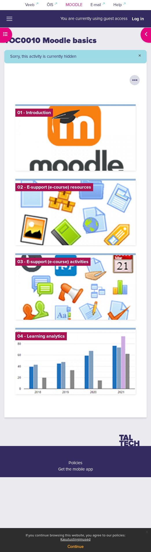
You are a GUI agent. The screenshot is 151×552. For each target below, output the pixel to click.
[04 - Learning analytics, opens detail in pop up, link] (75, 362)
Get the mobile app (75, 469)
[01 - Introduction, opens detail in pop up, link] (75, 138)
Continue (75, 547)
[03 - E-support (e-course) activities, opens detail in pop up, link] (75, 287)
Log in (138, 18)
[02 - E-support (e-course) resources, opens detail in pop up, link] (75, 213)
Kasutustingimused (75, 539)
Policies (75, 463)
